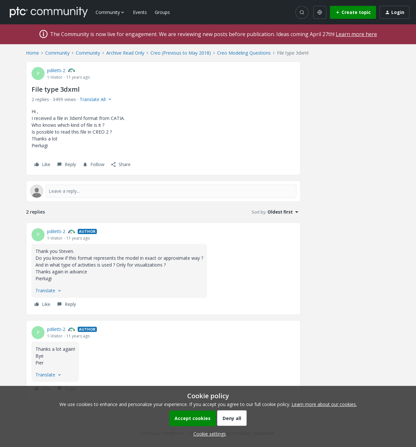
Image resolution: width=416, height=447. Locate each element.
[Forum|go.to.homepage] (49, 12)
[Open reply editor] (163, 191)
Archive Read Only (125, 53)
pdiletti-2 (56, 70)
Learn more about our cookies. (324, 404)
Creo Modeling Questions (244, 53)
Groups (162, 12)
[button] (353, 12)
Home (32, 53)
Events (140, 12)
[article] (163, 268)
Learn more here (356, 34)
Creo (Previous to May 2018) (180, 53)
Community (57, 53)
